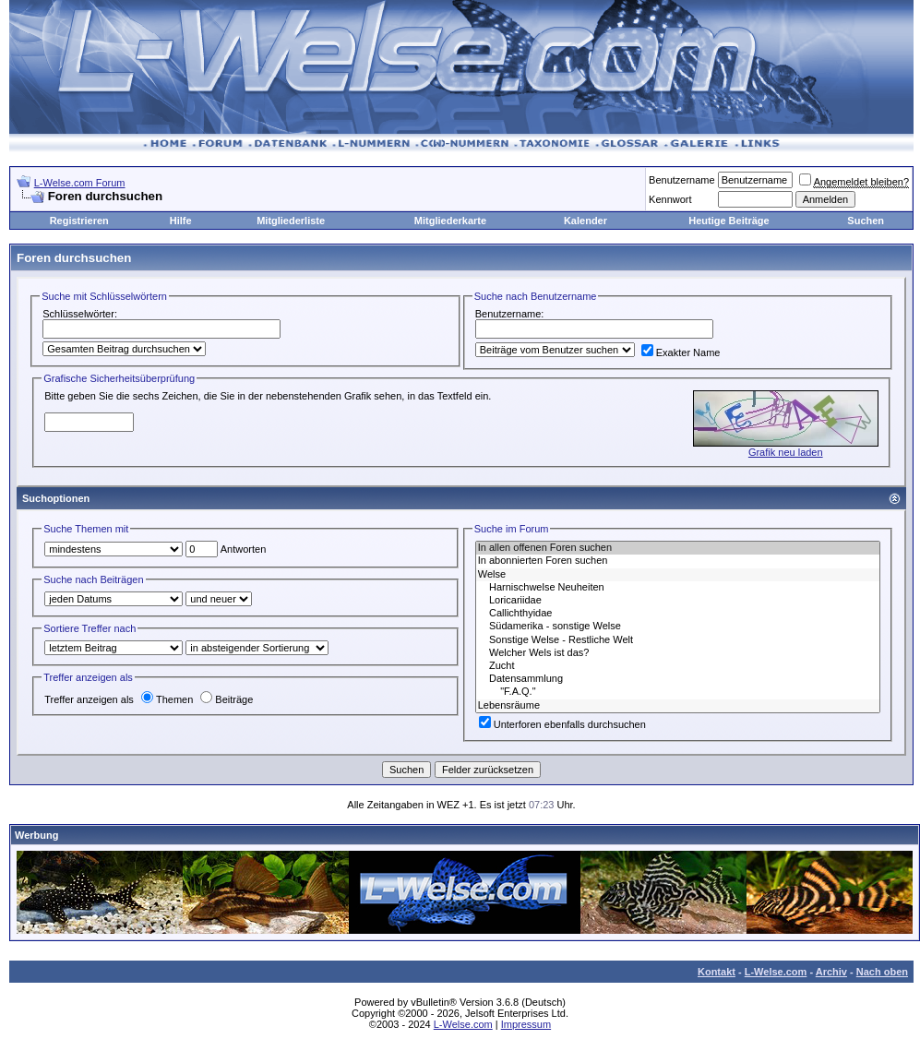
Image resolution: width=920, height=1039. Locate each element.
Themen (167, 699)
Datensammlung (677, 679)
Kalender (585, 220)
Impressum (526, 1024)
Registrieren (79, 220)
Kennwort (670, 199)
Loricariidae (677, 600)
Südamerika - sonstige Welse (677, 626)
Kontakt (716, 971)
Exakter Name (681, 352)
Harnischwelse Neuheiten (677, 587)
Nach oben (882, 971)
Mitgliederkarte (450, 220)
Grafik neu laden (785, 452)
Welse (677, 574)
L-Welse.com (776, 971)
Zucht (677, 666)
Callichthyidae (677, 613)
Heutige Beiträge (728, 220)
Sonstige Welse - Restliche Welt (677, 640)
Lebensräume (677, 705)
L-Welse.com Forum (79, 182)
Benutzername (682, 179)
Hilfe (181, 220)
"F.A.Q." (677, 692)
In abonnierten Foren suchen (677, 561)
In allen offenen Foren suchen (677, 548)
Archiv (831, 971)
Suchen (865, 220)
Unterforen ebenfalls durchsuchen (562, 724)
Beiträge (226, 699)
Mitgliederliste (291, 220)
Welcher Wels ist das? (677, 653)
